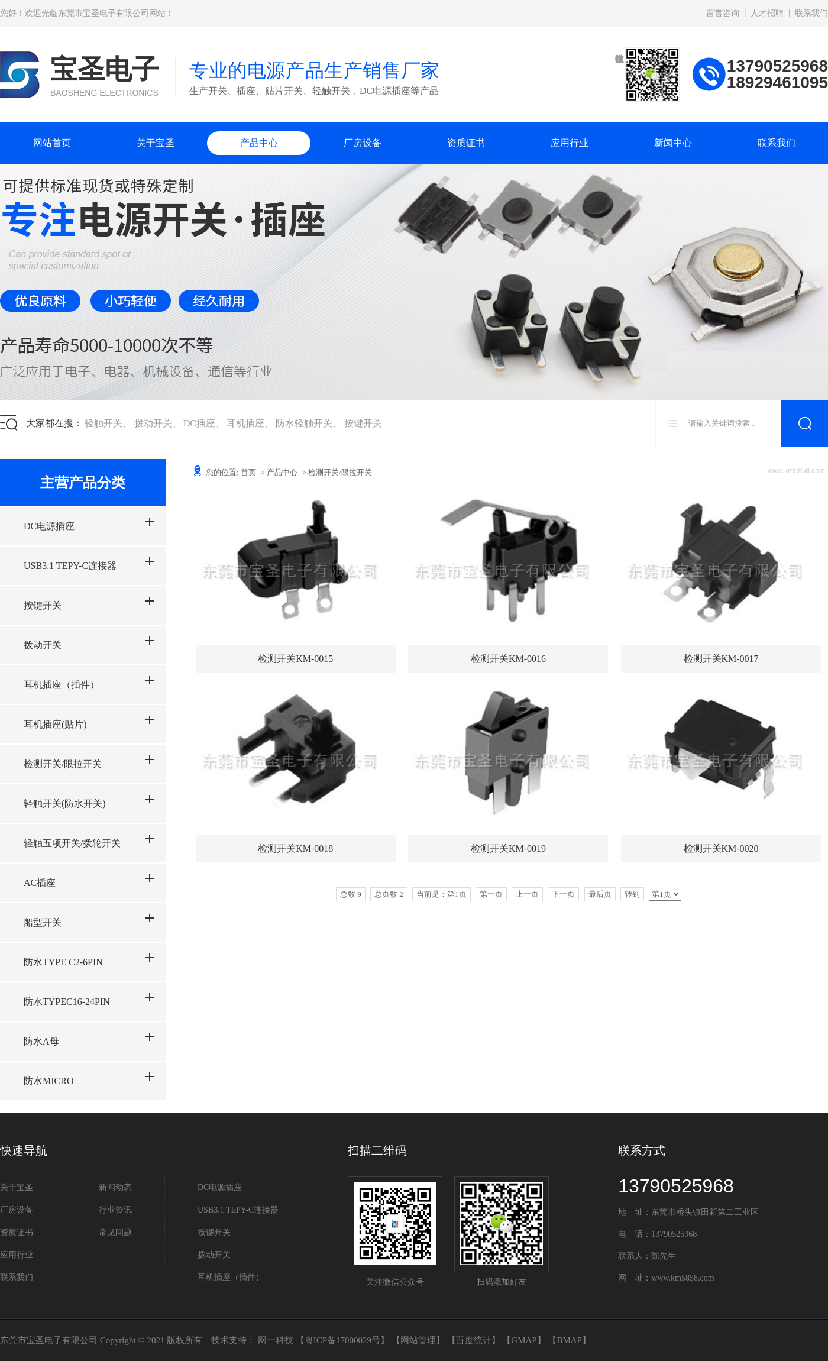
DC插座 (199, 423)
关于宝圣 (155, 143)
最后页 (600, 894)
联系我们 (811, 13)
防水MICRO (48, 1081)
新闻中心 (673, 143)
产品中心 (259, 143)
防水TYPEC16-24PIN (67, 1002)
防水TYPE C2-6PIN (63, 962)
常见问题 (115, 1232)
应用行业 (569, 143)
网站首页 (52, 143)
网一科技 (275, 1340)
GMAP (523, 1340)
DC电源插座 (49, 526)
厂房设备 (362, 143)
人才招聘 (767, 13)
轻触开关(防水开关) (65, 804)
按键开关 (363, 423)
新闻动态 (115, 1187)
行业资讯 (115, 1209)
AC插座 (40, 883)
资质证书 (466, 143)
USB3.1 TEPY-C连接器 (70, 566)
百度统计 (473, 1340)
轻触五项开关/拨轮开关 (72, 843)
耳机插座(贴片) (55, 724)
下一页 (563, 894)
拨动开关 (153, 423)
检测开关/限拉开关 (63, 764)
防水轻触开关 (304, 423)
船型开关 (43, 922)
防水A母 (41, 1041)
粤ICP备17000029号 (342, 1340)
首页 (248, 472)
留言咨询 (722, 13)
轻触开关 (103, 423)
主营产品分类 (82, 482)
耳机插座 (245, 423)
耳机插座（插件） (61, 685)
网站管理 (418, 1340)
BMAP (569, 1340)
